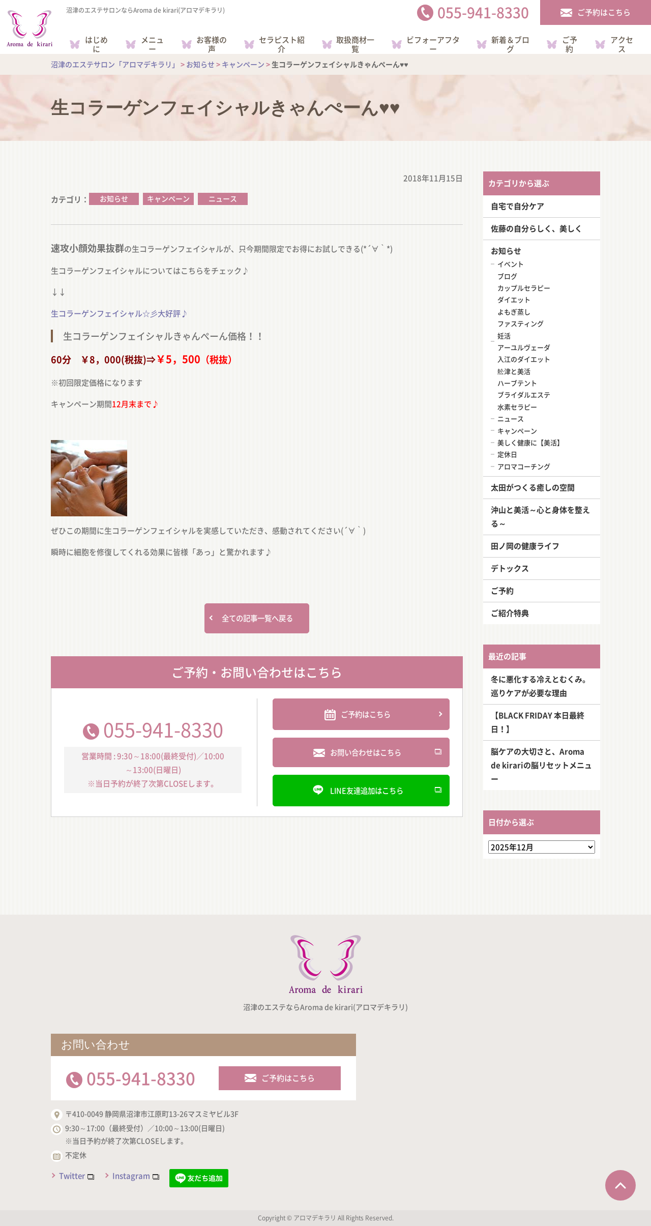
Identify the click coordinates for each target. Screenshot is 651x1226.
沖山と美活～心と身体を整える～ (540, 516)
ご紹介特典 (510, 613)
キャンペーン (168, 198)
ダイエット (513, 299)
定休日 (507, 454)
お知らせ (114, 198)
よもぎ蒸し (513, 311)
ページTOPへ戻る (620, 1185)
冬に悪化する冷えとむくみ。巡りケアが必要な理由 (540, 686)
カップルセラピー (523, 288)
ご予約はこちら (288, 1078)
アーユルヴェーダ (523, 347)
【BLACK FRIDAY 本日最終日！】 (537, 722)
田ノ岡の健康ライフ (525, 545)
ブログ (507, 276)
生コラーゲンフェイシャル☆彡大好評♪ (119, 313)
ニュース (223, 198)
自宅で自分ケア (517, 206)
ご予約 (502, 590)
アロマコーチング (523, 466)
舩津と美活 (513, 371)
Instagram (131, 1175)
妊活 (504, 335)
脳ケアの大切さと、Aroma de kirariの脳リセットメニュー (541, 765)
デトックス (510, 568)
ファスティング (520, 323)
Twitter (72, 1175)
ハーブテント (517, 383)
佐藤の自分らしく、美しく (536, 228)
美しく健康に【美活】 (530, 442)
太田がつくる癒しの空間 (533, 487)
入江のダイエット (523, 359)
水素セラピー (517, 407)
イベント (510, 264)
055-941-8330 (163, 729)
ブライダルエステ (523, 394)
